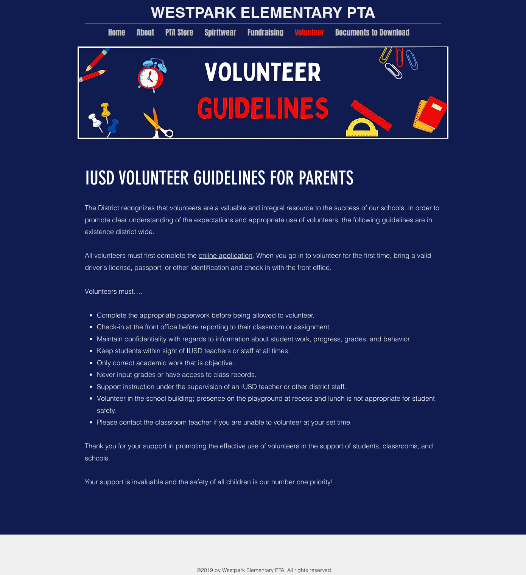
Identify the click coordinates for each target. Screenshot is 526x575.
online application (225, 255)
